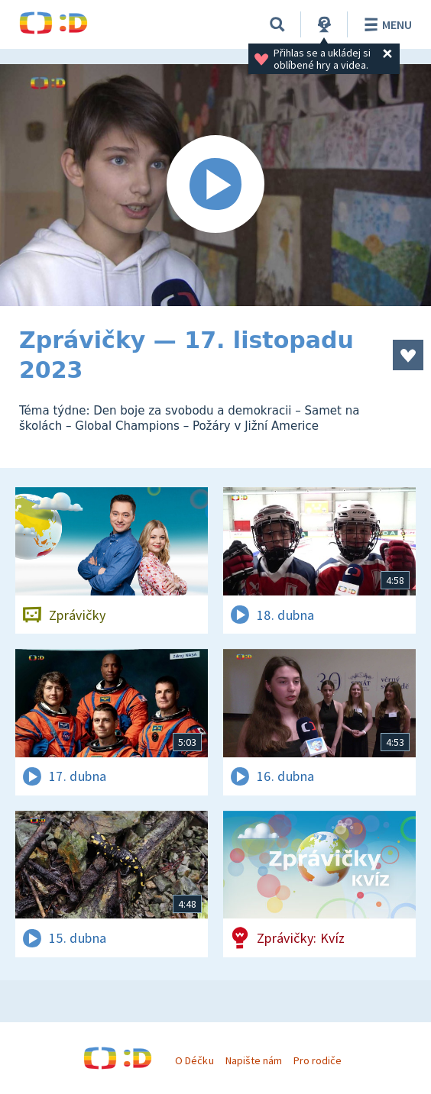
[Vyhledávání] (277, 24)
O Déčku (194, 1060)
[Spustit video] (215, 185)
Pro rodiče (317, 1060)
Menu (385, 24)
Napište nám (253, 1060)
